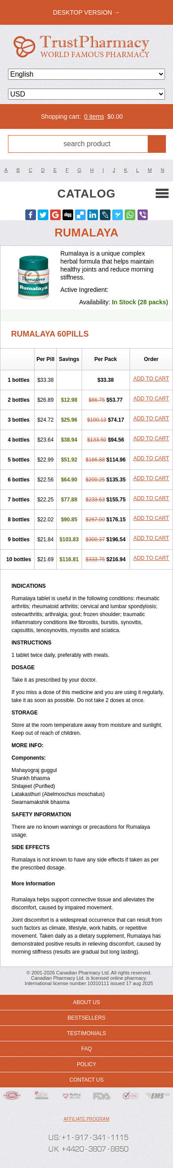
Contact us (87, 1080)
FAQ (86, 1049)
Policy (86, 1064)
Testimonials (86, 1033)
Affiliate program (86, 1119)
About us (86, 1002)
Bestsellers (86, 1018)
